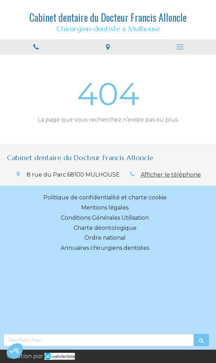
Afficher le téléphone (171, 174)
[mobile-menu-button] (180, 47)
